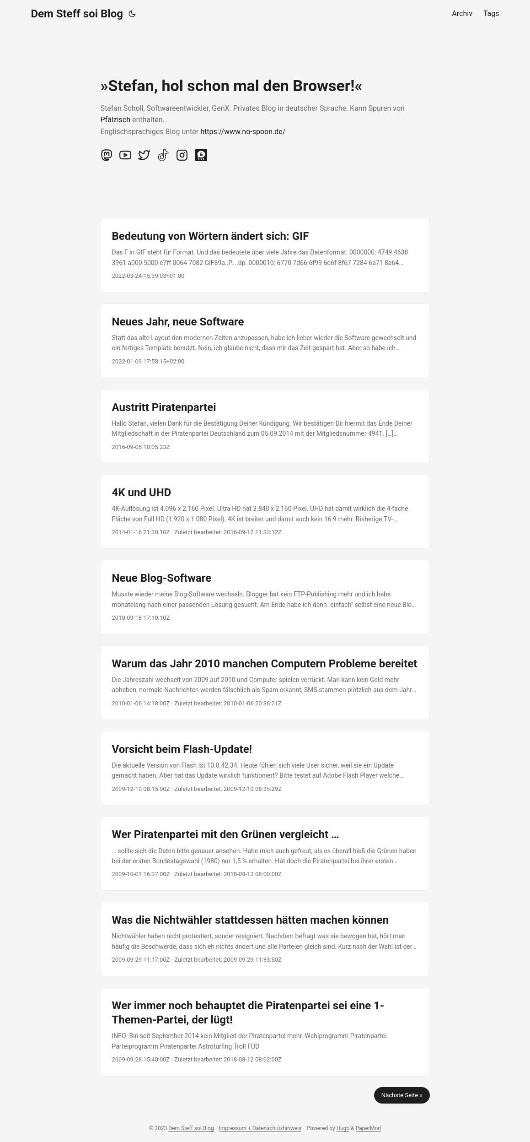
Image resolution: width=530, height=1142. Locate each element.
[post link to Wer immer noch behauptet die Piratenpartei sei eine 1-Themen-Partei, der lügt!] (265, 1032)
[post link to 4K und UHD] (265, 511)
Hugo (343, 1128)
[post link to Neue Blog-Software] (265, 597)
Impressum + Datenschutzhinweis (260, 1128)
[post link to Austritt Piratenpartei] (265, 426)
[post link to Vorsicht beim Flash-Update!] (265, 768)
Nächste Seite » (402, 1095)
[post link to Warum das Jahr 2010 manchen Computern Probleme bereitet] (265, 683)
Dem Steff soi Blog (77, 13)
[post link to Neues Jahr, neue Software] (265, 341)
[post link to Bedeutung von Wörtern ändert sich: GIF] (265, 255)
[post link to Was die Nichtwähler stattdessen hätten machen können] (265, 939)
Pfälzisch (116, 119)
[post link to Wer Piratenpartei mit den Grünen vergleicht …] (265, 853)
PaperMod (368, 1128)
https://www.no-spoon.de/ (242, 131)
